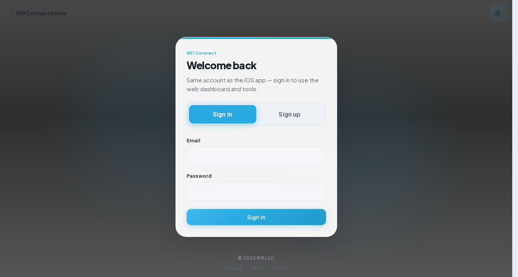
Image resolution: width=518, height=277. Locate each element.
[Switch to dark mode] (497, 13)
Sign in (256, 217)
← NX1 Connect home (38, 13)
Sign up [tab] (290, 114)
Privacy (233, 268)
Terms (258, 268)
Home (280, 268)
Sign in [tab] (222, 114)
